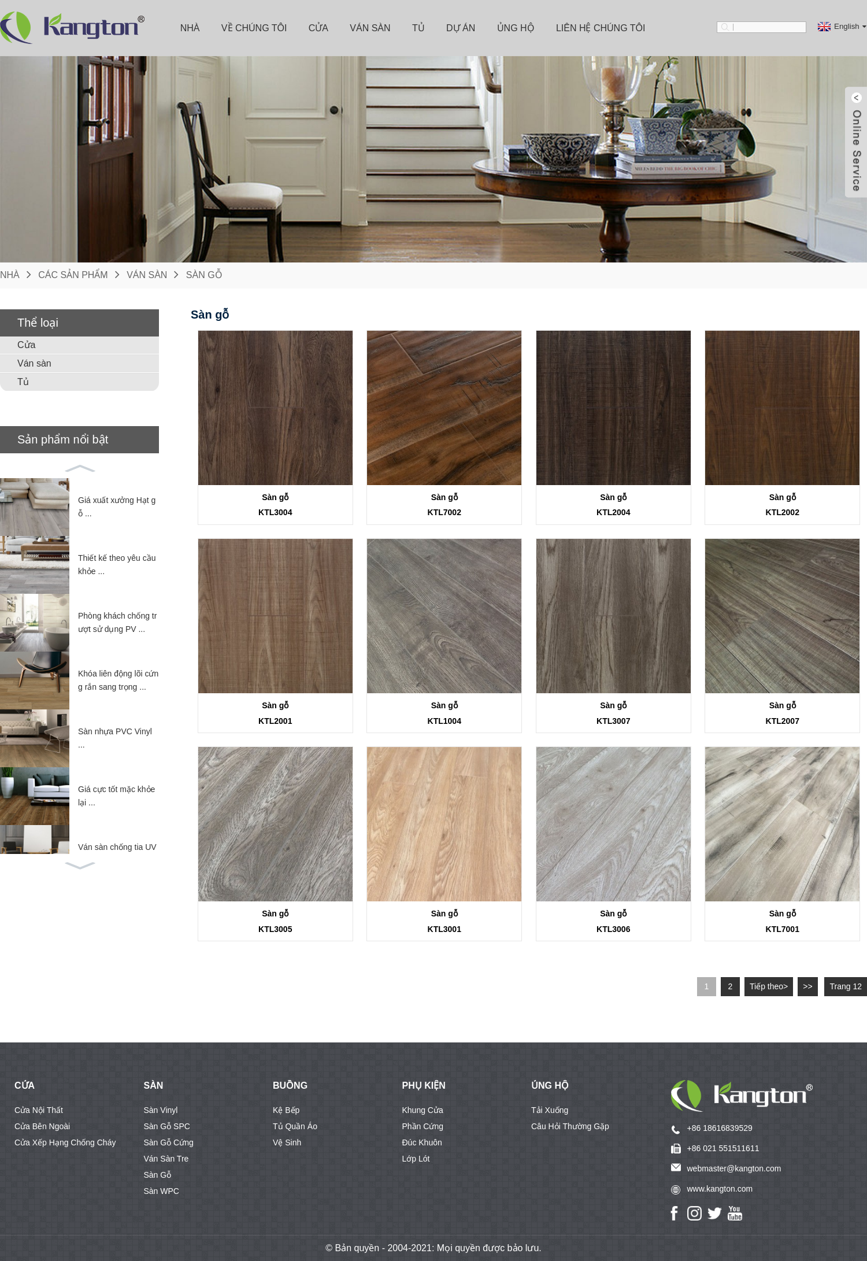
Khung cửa (422, 1110)
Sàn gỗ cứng (169, 1142)
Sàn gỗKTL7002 (444, 505)
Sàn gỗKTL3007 (613, 713)
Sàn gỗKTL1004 (444, 713)
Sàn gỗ (204, 275)
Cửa (318, 28)
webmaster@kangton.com (734, 1168)
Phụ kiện (424, 1085)
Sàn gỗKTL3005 (275, 921)
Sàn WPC (161, 1191)
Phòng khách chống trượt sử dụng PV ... (117, 623)
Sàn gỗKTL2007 (782, 713)
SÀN (154, 1085)
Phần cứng (422, 1126)
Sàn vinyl (161, 1110)
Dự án (460, 28)
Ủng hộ (516, 28)
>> (807, 986)
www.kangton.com (720, 1188)
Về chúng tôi (254, 28)
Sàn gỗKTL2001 (275, 713)
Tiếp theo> (769, 986)
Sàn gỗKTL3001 (444, 921)
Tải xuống (549, 1110)
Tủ (418, 28)
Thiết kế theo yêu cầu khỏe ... (117, 565)
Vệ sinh (287, 1142)
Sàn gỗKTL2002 (782, 505)
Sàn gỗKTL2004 (613, 505)
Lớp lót (416, 1158)
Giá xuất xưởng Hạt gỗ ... (116, 507)
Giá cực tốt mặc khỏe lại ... (116, 796)
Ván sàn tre (166, 1158)
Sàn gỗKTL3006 (613, 921)
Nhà (190, 28)
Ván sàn (370, 28)
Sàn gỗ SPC (167, 1126)
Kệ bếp (286, 1110)
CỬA (24, 1085)
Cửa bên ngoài (42, 1126)
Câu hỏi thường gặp (570, 1126)
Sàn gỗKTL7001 (782, 921)
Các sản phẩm (73, 275)
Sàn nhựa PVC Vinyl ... (115, 738)
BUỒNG (290, 1085)
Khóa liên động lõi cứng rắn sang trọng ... (118, 680)
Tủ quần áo (295, 1126)
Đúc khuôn (422, 1142)
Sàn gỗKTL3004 (275, 505)
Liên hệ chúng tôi (601, 28)
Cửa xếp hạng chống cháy (65, 1142)
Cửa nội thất (38, 1110)
